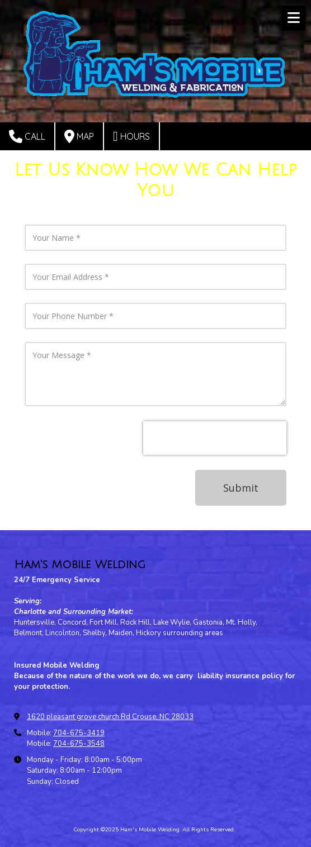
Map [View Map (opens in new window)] (79, 136)
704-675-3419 (79, 733)
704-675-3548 (79, 744)
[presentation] (214, 438)
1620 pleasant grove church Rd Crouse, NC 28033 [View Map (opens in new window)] (110, 717)
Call (27, 136)
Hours (131, 136)
